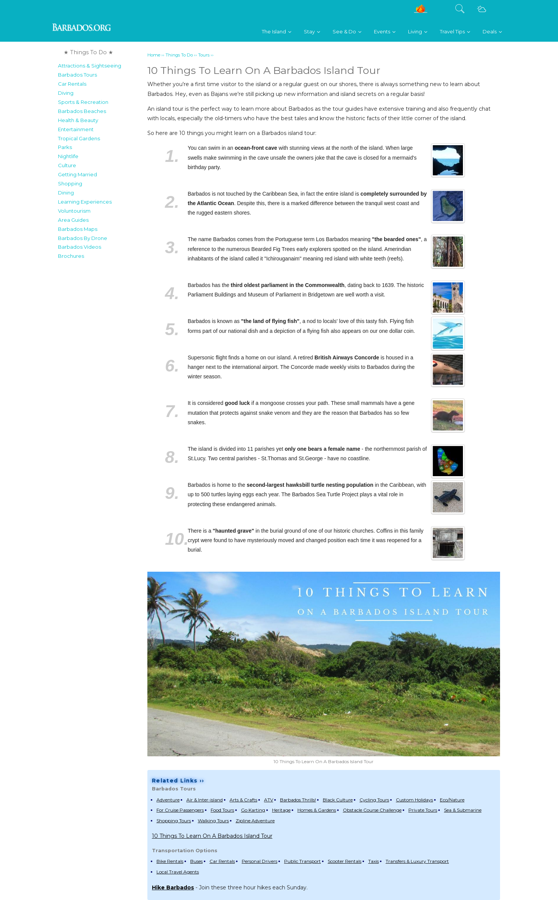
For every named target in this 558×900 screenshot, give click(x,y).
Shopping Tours (173, 820)
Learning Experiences (85, 202)
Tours (203, 55)
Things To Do (179, 55)
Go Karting (253, 810)
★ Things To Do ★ (88, 52)
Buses (196, 861)
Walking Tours (213, 820)
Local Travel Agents (177, 872)
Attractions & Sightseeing (89, 66)
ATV (268, 800)
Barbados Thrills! (298, 800)
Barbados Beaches (82, 111)
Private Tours (422, 810)
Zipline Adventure (255, 820)
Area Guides (73, 220)
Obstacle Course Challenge (372, 810)
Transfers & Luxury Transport (417, 861)
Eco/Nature (452, 800)
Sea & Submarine (462, 810)
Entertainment (76, 129)
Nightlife (68, 156)
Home (153, 55)
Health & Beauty (78, 120)
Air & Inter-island (204, 800)
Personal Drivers (259, 861)
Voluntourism (74, 211)
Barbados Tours (77, 75)
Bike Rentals (169, 861)
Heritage (281, 810)
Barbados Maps (77, 229)
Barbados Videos (79, 247)
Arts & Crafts (243, 800)
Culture (67, 165)
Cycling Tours (374, 800)
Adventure (168, 800)
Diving (65, 93)
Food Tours (222, 810)
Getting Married (77, 174)
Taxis (373, 861)
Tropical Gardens (79, 138)
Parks (65, 147)
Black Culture (338, 800)
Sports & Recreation (83, 102)
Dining (66, 193)
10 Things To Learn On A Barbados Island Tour (212, 836)
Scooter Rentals (344, 861)
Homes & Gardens (316, 810)
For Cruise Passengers (180, 810)
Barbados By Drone (82, 238)
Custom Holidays (414, 800)
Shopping (70, 183)
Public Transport (302, 861)
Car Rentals (72, 84)
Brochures (71, 256)
